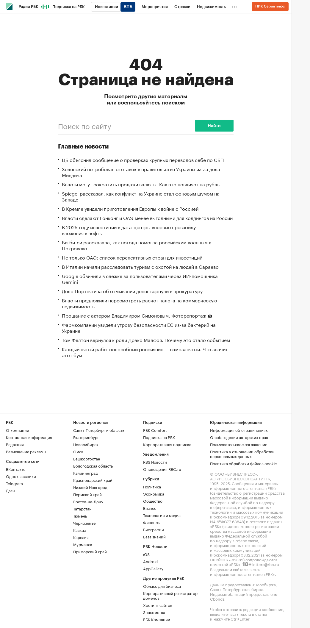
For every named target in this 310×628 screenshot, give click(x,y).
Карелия (81, 537)
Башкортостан (86, 458)
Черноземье (84, 523)
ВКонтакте (15, 469)
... (234, 6)
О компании (17, 430)
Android (150, 561)
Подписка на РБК (159, 437)
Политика (152, 486)
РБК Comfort (155, 430)
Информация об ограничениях (239, 430)
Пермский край (87, 494)
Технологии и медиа (162, 515)
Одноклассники (21, 476)
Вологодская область (93, 465)
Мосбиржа (266, 584)
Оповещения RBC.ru (162, 469)
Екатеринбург (86, 437)
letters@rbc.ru (265, 564)
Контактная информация (29, 437)
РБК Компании (156, 619)
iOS (146, 554)
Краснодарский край (92, 480)
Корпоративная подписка (167, 444)
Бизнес (149, 508)
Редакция (15, 444)
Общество (152, 501)
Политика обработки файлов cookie (243, 463)
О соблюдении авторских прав (239, 437)
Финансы (151, 522)
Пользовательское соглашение (238, 444)
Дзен (10, 490)
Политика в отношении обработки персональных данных (242, 453)
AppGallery (153, 568)
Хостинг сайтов (157, 605)
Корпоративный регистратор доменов (170, 595)
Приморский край (90, 551)
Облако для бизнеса (162, 586)
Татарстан (82, 508)
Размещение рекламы (26, 451)
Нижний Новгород (90, 487)
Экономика (153, 493)
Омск (78, 451)
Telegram (14, 483)
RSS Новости (155, 462)
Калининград (85, 473)
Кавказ (79, 530)
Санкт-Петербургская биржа (236, 589)
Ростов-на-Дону (88, 501)
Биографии (153, 529)
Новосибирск (85, 444)
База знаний (154, 536)
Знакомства (154, 612)
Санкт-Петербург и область (98, 430)
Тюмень (80, 515)
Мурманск (82, 544)
